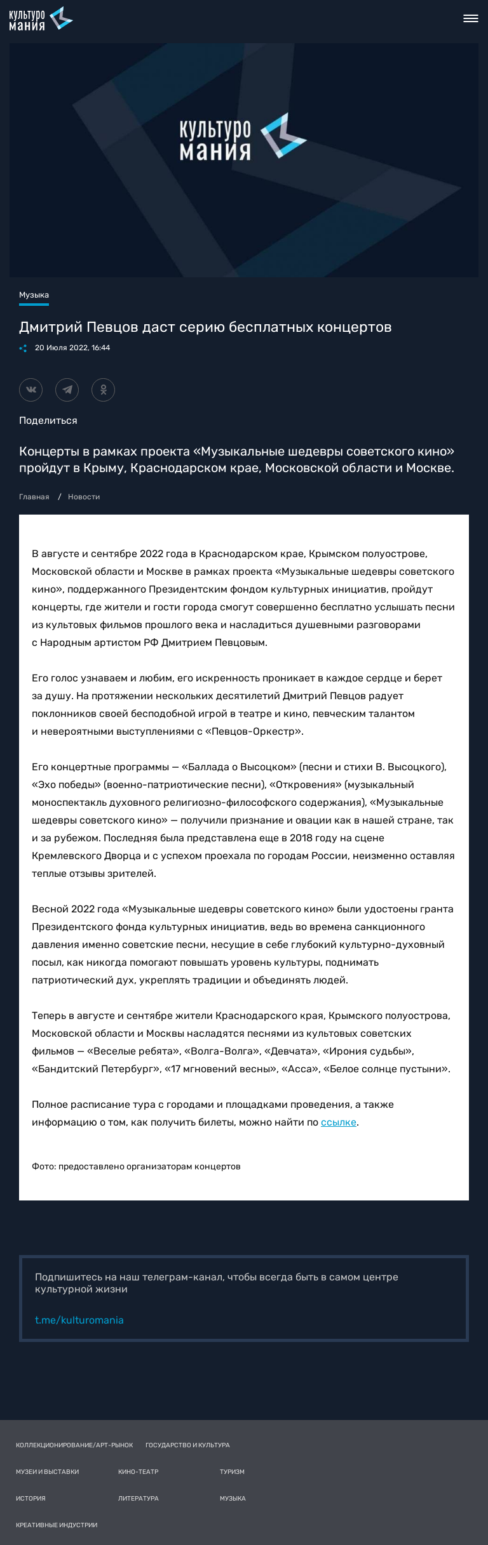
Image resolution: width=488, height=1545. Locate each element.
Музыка (233, 1498)
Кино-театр (138, 1472)
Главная (34, 496)
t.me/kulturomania (79, 1320)
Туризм (232, 1472)
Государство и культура (188, 1445)
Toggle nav (471, 18)
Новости (84, 496)
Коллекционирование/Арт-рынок (74, 1445)
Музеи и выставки (47, 1472)
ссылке (338, 1122)
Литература (138, 1498)
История (31, 1498)
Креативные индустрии (56, 1525)
